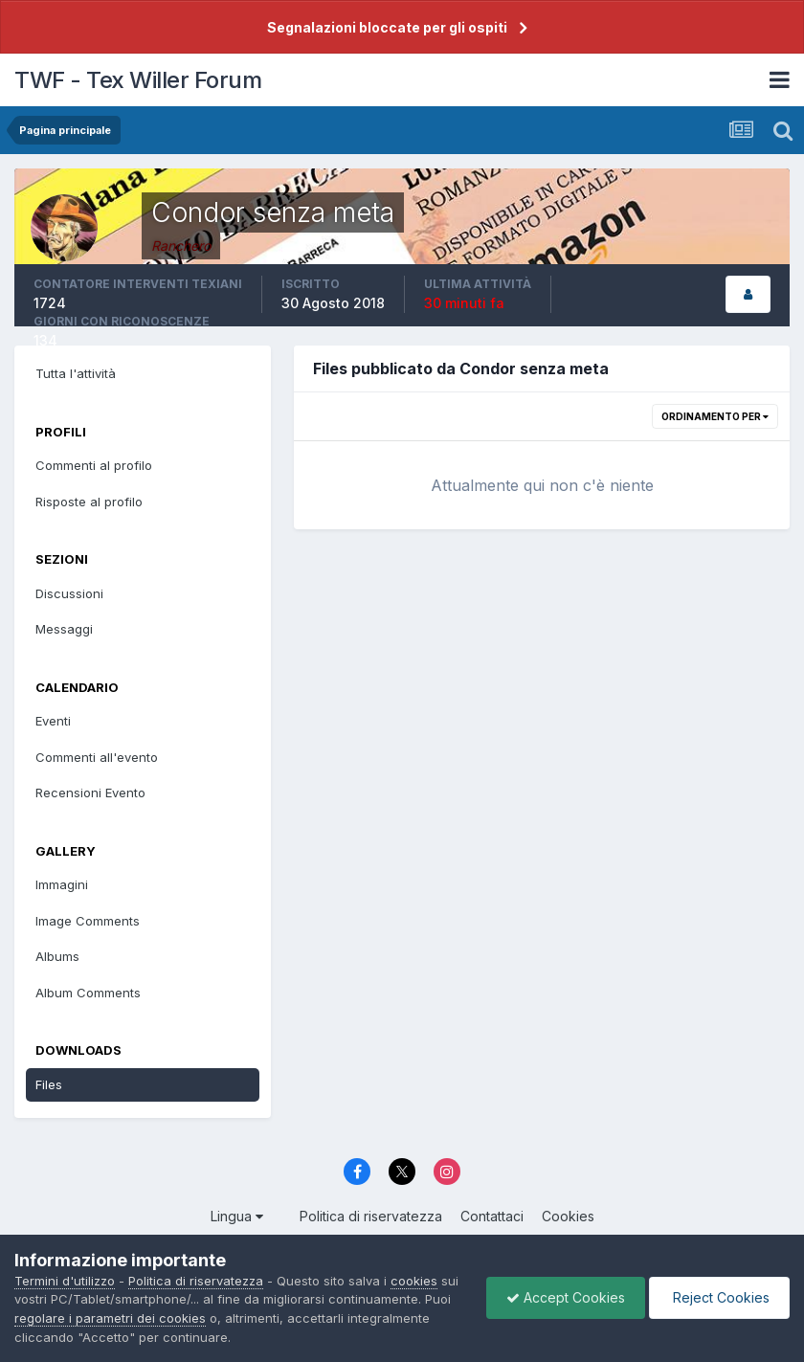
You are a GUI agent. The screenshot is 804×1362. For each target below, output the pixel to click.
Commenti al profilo (93, 465)
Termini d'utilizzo (64, 1280)
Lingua (237, 1216)
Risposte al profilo (89, 501)
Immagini (61, 884)
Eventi (53, 720)
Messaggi (64, 628)
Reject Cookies (719, 1297)
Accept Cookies (565, 1297)
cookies (414, 1280)
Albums (57, 956)
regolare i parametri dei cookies (110, 1318)
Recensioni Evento (90, 792)
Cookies (568, 1216)
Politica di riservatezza (371, 1216)
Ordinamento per (715, 416)
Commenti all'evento (96, 757)
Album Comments (88, 992)
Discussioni (69, 593)
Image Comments (87, 920)
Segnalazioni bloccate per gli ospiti (387, 27)
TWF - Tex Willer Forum (137, 80)
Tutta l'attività (75, 373)
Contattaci (492, 1216)
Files (48, 1084)
